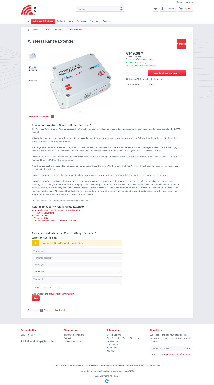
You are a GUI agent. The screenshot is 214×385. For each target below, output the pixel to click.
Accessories (36, 310)
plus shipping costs (145, 59)
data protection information (61, 293)
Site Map (111, 351)
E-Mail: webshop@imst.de (37, 341)
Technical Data (40, 218)
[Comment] (77, 271)
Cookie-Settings (114, 334)
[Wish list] (155, 9)
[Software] (81, 21)
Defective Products (72, 341)
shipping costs (109, 365)
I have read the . (54, 293)
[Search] (121, 9)
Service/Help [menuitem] (184, 2)
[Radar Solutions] (65, 21)
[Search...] (100, 9)
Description (33, 116)
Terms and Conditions (74, 334)
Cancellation (112, 344)
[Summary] (77, 264)
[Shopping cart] (185, 9)
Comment (156, 79)
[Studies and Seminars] (101, 21)
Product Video (39, 215)
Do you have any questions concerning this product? (57, 210)
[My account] (168, 9)
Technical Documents (43, 213)
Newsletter (112, 347)
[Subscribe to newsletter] (188, 348)
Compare (131, 79)
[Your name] (77, 251)
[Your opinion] (77, 280)
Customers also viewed (54, 310)
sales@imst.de (56, 191)
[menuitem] (100, 10)
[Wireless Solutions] (43, 21)
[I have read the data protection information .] (33, 294)
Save (36, 298)
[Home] (26, 21)
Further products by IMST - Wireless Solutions (54, 220)
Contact (67, 338)
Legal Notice (112, 341)
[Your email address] (77, 257)
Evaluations (46, 116)
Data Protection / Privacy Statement (123, 338)
